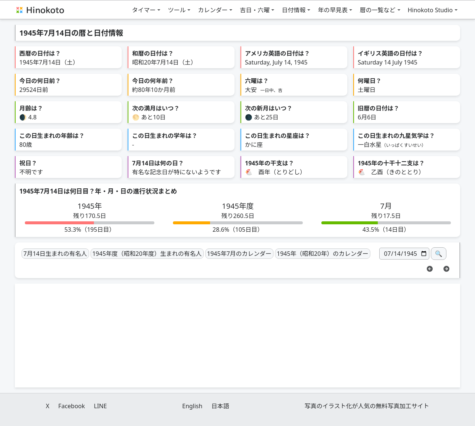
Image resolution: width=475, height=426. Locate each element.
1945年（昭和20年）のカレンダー (322, 254)
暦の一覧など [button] (377, 10)
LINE (100, 406)
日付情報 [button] (293, 10)
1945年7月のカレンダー (239, 254)
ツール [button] (177, 10)
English (192, 406)
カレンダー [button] (212, 10)
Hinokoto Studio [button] (430, 10)
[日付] (404, 254)
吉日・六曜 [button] (254, 10)
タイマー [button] (143, 10)
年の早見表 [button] (332, 10)
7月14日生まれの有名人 (55, 254)
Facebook (71, 406)
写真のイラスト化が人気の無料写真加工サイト (367, 406)
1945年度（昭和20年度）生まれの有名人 (147, 254)
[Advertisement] (237, 335)
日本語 (220, 406)
